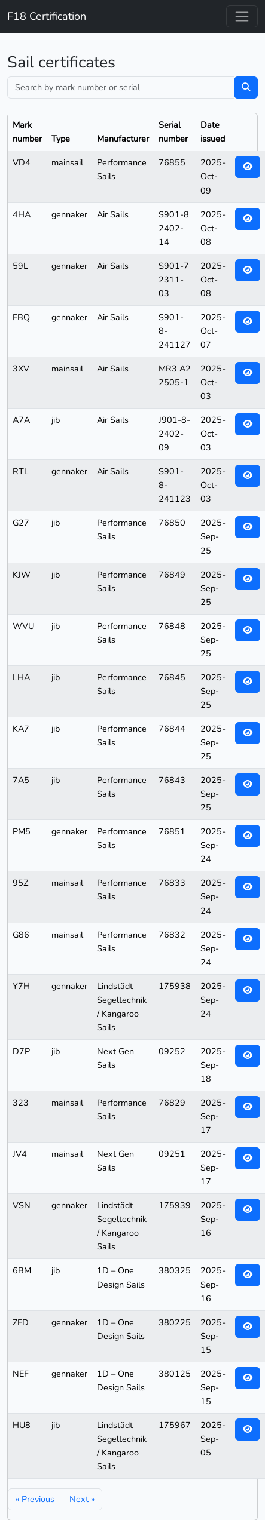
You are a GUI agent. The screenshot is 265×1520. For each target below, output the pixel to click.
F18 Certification (46, 16)
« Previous (35, 1499)
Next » (82, 1499)
